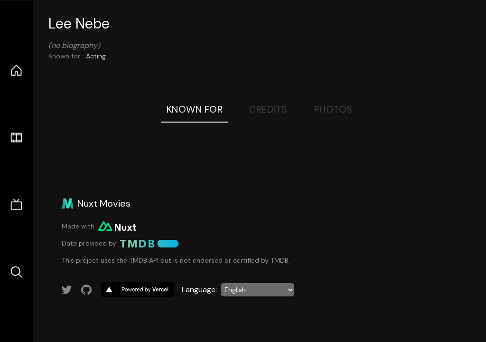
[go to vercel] (137, 289)
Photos (333, 109)
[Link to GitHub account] (86, 290)
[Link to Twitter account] (67, 290)
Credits (268, 109)
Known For (195, 109)
